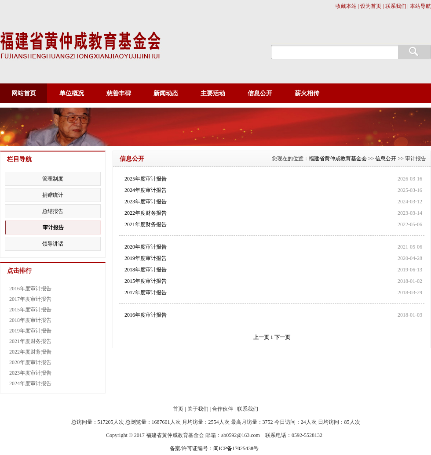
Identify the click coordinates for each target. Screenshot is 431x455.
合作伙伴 (222, 409)
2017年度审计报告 (145, 292)
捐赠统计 (52, 195)
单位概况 (71, 93)
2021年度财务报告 (145, 224)
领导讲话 (52, 244)
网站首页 (23, 93)
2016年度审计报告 (145, 315)
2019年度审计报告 (145, 258)
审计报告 (53, 227)
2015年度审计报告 (145, 281)
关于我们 (197, 409)
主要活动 (213, 93)
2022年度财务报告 (145, 213)
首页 (178, 409)
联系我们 (247, 409)
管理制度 (52, 179)
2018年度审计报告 (145, 270)
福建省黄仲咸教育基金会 (338, 158)
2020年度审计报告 (145, 247)
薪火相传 (307, 93)
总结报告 (52, 211)
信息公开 (260, 93)
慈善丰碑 (118, 93)
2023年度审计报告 (145, 202)
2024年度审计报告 (145, 190)
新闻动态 (165, 93)
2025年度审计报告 (145, 179)
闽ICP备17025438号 (236, 448)
